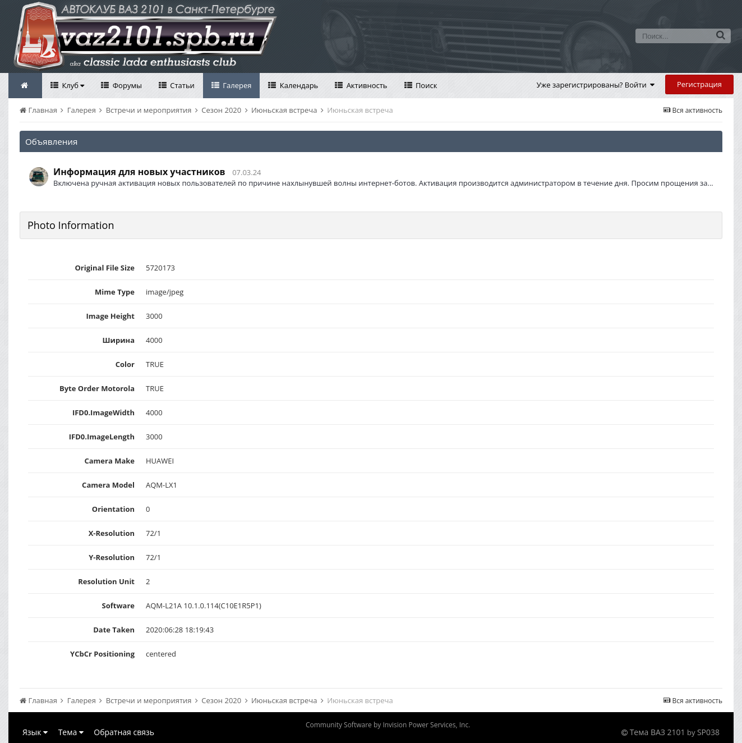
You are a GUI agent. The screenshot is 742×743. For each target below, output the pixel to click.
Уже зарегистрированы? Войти (596, 85)
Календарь (298, 85)
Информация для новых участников (139, 172)
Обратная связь (124, 732)
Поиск (425, 85)
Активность (365, 85)
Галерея (236, 85)
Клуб (72, 85)
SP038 (708, 732)
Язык (35, 732)
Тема (71, 732)
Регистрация (699, 84)
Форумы (126, 85)
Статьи (181, 85)
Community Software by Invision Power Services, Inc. (388, 725)
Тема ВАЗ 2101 (657, 732)
